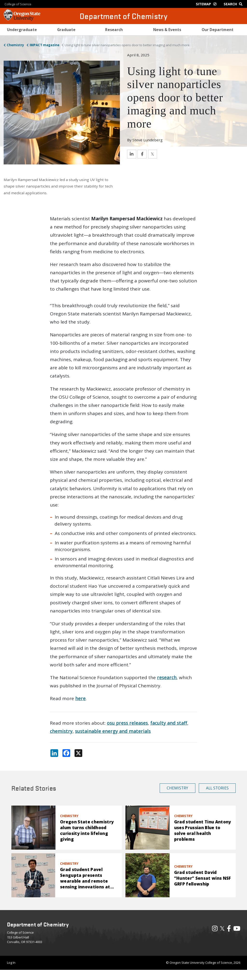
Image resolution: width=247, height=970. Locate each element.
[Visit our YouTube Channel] (236, 929)
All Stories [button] (217, 788)
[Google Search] (234, 4)
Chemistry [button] (177, 788)
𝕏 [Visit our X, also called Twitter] (222, 928)
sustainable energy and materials (113, 731)
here (80, 698)
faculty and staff (168, 723)
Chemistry (15, 45)
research (167, 677)
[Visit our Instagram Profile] (215, 929)
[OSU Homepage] (22, 19)
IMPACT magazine (44, 45)
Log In (11, 962)
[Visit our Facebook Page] (229, 929)
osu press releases (127, 723)
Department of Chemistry (123, 16)
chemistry (61, 731)
